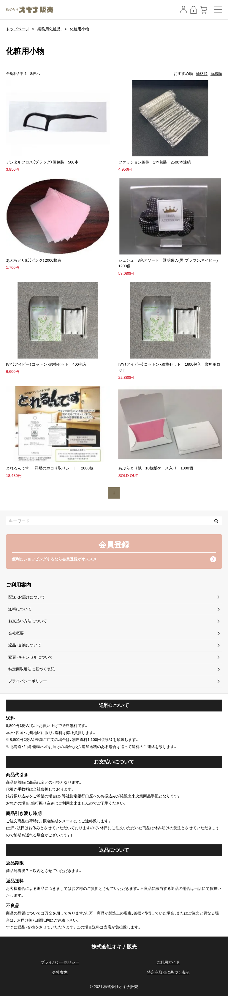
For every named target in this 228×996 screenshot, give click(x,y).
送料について (19, 609)
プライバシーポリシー (27, 681)
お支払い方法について (27, 621)
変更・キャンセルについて (30, 657)
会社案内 (60, 972)
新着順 (216, 73)
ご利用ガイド (168, 962)
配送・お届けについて (26, 597)
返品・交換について (24, 645)
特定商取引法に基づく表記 (31, 669)
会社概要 (16, 633)
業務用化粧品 (49, 29)
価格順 (202, 73)
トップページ (17, 29)
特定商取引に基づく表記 (168, 972)
